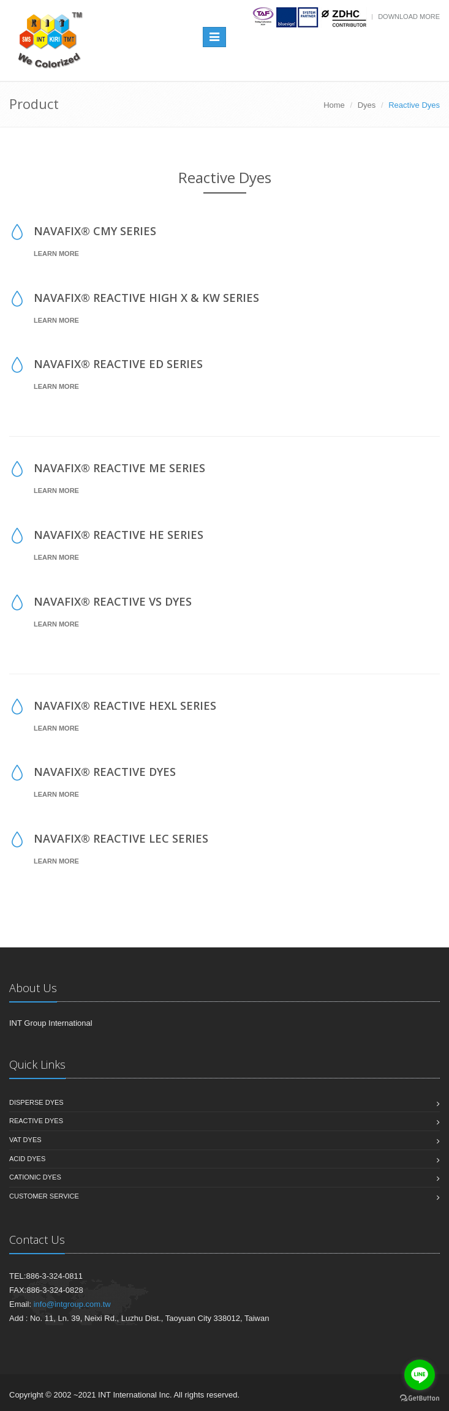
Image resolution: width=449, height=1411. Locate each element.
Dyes (367, 105)
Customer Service (44, 1196)
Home (334, 105)
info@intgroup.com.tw (72, 1304)
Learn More (56, 253)
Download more (409, 16)
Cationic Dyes (35, 1177)
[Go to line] (419, 1375)
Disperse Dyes (36, 1102)
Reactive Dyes (36, 1120)
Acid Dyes (27, 1158)
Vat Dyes (25, 1139)
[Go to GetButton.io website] (419, 1398)
